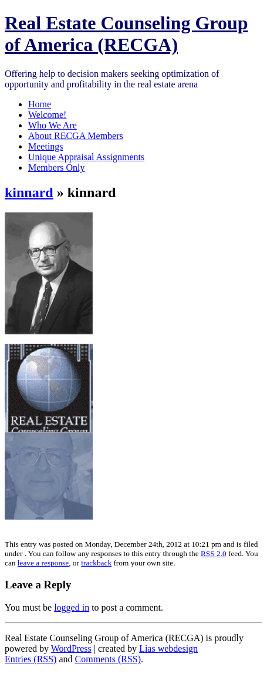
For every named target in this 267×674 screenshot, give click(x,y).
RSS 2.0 (214, 553)
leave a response (43, 562)
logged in (71, 607)
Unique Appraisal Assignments (86, 157)
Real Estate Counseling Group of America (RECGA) (126, 33)
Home (39, 104)
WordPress (71, 648)
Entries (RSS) (30, 659)
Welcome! (47, 115)
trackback (96, 562)
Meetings (45, 146)
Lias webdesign (168, 648)
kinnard (29, 192)
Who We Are (52, 125)
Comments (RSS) (108, 659)
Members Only (56, 167)
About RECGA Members (75, 136)
